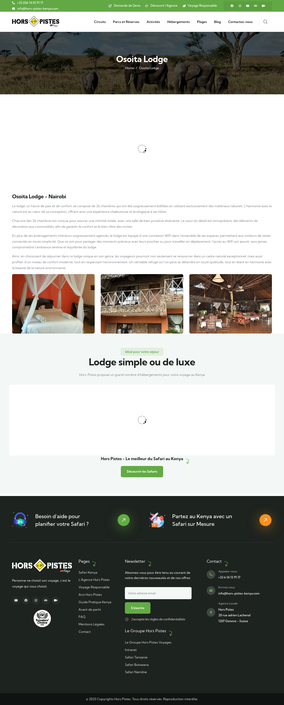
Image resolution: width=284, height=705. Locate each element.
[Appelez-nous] (211, 574)
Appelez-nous (227, 571)
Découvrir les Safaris (142, 474)
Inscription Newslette (158, 590)
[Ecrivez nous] (211, 590)
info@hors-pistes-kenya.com (239, 593)
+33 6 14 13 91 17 (229, 577)
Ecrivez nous (226, 587)
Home (129, 68)
